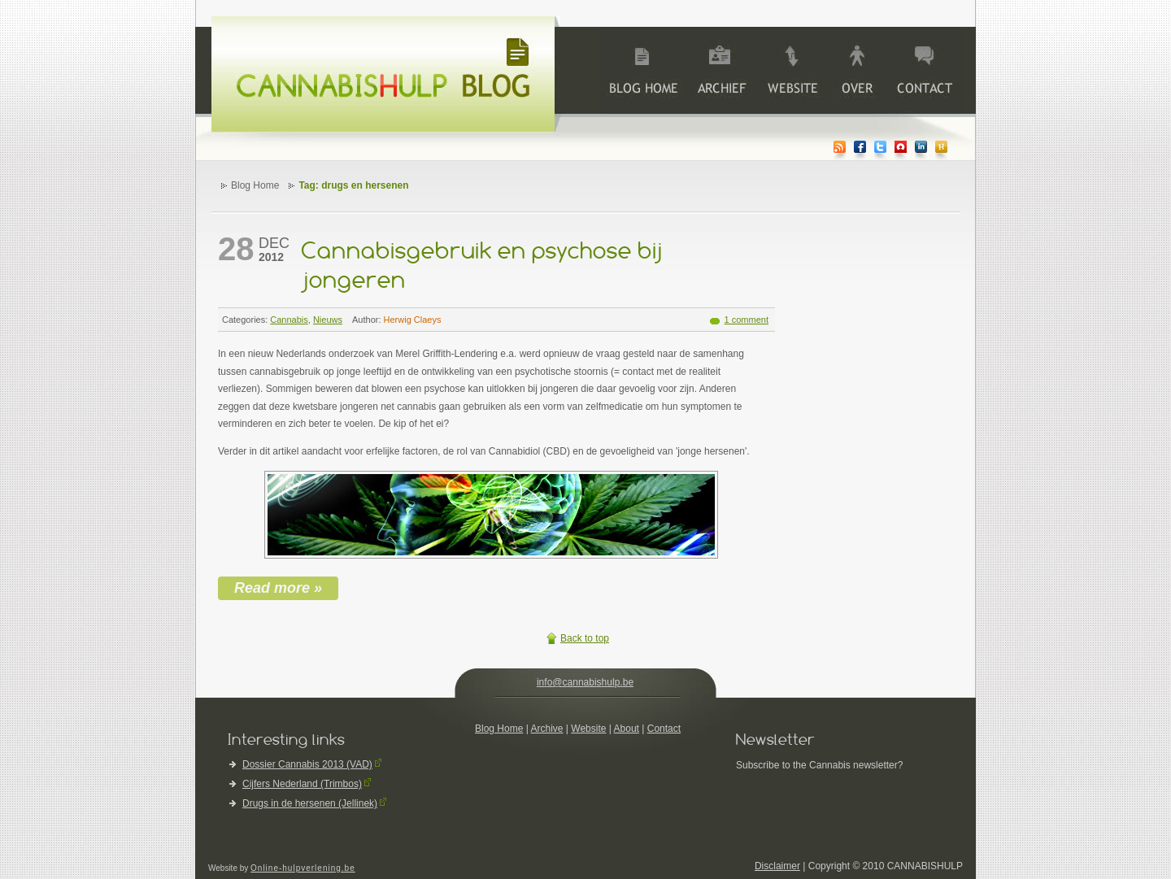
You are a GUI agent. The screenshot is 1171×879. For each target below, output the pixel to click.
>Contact (923, 70)
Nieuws (327, 319)
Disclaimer (777, 866)
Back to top (584, 638)
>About (857, 70)
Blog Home (255, 185)
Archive (721, 70)
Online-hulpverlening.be (302, 868)
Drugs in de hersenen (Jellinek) (309, 803)
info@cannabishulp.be (585, 682)
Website (588, 728)
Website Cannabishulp (793, 70)
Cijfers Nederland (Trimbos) (302, 784)
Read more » (278, 588)
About (626, 728)
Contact (664, 728)
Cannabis (288, 319)
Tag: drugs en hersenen (353, 185)
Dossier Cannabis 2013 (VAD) (307, 764)
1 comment (746, 319)
